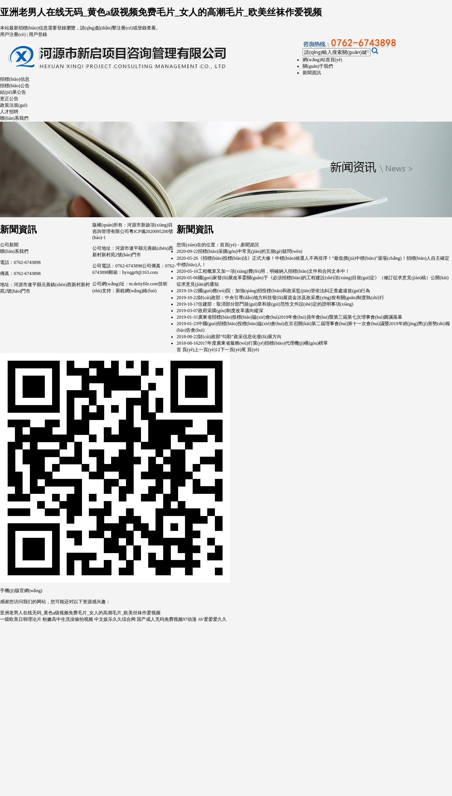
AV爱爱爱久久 (212, 619)
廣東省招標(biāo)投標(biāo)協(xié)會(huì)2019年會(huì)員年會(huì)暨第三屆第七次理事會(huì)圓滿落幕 (300, 317)
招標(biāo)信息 (14, 79)
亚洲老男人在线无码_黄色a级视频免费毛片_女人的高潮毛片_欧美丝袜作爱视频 (161, 12)
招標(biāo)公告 (14, 85)
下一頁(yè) (230, 349)
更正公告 (9, 98)
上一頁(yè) (204, 349)
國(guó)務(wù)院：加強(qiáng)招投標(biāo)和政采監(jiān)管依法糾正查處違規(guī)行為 (284, 290)
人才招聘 (9, 111)
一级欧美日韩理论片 (20, 619)
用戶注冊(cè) (13, 34)
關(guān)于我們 (318, 66)
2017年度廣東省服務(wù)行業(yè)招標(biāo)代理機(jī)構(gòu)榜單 (263, 343)
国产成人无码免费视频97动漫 (167, 619)
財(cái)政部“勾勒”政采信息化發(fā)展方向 (240, 336)
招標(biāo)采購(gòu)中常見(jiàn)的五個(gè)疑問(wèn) (250, 251)
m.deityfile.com (143, 283)
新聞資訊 (312, 72)
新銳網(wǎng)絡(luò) (136, 290)
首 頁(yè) (185, 349)
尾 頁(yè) (250, 349)
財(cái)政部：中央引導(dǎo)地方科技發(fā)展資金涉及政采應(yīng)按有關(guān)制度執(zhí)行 (291, 297)
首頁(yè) (228, 244)
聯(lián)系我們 (14, 118)
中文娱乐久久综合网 (115, 619)
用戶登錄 (38, 34)
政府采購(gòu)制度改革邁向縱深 (230, 310)
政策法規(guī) (13, 105)
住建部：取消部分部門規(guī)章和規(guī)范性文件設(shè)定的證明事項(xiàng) (275, 304)
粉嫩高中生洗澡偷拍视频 (68, 619)
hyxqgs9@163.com (140, 272)
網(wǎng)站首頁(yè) (322, 59)
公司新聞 (9, 244)
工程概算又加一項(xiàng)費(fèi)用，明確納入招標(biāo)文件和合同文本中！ (274, 271)
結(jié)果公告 (13, 92)
